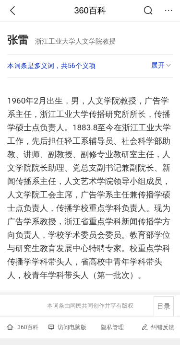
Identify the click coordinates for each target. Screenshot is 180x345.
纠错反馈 (157, 327)
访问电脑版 (67, 327)
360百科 (90, 10)
